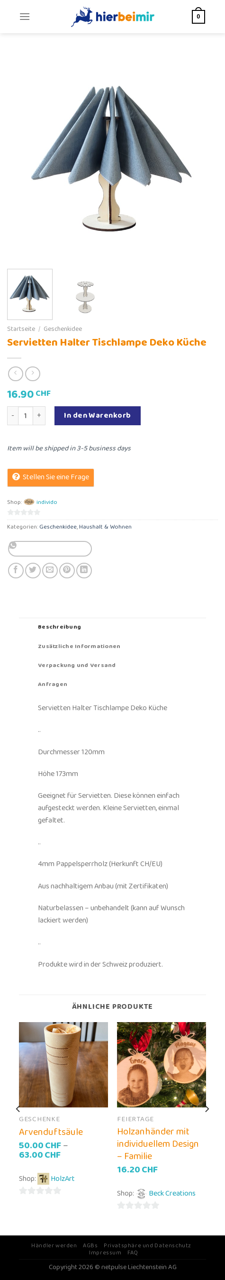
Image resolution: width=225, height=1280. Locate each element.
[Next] (206, 1127)
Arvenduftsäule (51, 1132)
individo (46, 502)
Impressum (105, 1252)
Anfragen (52, 684)
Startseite (21, 329)
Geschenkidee (63, 329)
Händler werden (54, 1245)
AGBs (90, 1245)
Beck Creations (172, 1193)
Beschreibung (59, 627)
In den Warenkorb (97, 415)
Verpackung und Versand (77, 665)
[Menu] (24, 16)
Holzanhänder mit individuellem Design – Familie (158, 1143)
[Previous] (18, 1127)
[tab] (112, 627)
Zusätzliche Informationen (79, 646)
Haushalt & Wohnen (105, 527)
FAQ (132, 1252)
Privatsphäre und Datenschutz (147, 1245)
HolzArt (63, 1179)
